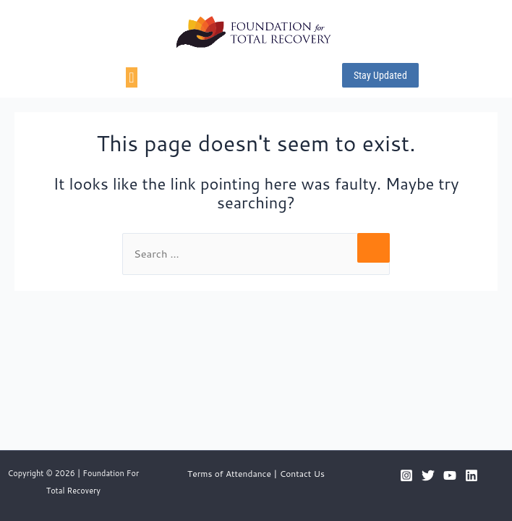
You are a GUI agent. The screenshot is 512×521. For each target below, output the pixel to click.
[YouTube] (449, 475)
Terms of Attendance (229, 473)
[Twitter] (428, 475)
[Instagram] (406, 475)
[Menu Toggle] (131, 77)
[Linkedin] (471, 475)
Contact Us (302, 473)
